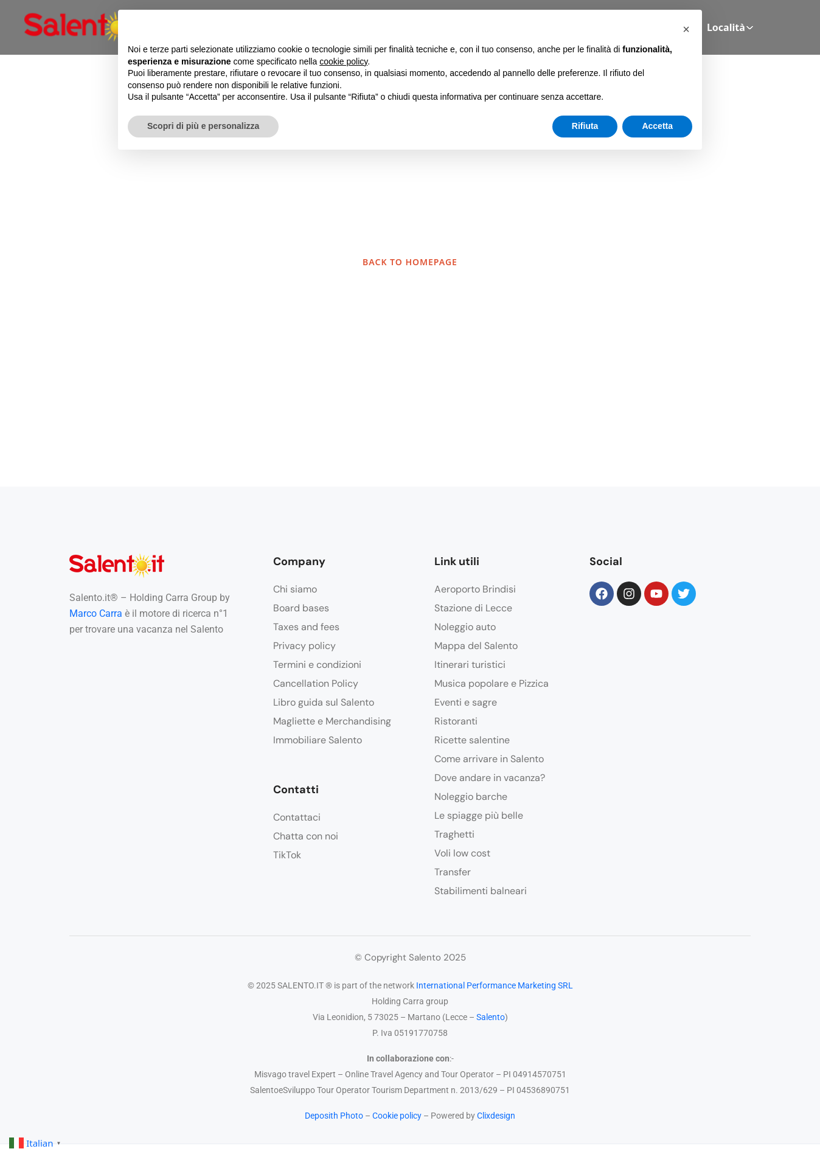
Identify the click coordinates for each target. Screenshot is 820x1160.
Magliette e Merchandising (332, 721)
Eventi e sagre (465, 702)
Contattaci (297, 817)
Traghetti (454, 834)
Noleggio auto (465, 626)
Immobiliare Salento (317, 740)
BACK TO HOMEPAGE (410, 262)
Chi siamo (295, 589)
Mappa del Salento (476, 645)
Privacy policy (304, 645)
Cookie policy (397, 1115)
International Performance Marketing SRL (494, 985)
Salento (490, 1017)
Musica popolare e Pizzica (491, 683)
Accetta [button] (657, 126)
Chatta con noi (305, 836)
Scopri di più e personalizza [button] (203, 126)
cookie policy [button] (343, 61)
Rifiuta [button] (585, 126)
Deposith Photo (334, 1115)
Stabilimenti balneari (480, 890)
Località (730, 27)
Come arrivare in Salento (489, 758)
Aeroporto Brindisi (475, 589)
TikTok (287, 855)
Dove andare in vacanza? (489, 777)
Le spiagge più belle (478, 815)
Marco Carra (95, 613)
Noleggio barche (470, 796)
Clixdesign (496, 1115)
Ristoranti (456, 721)
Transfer (452, 872)
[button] (686, 29)
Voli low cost (462, 853)
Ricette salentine (472, 740)
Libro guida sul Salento (323, 702)
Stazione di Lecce (473, 608)
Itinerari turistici (470, 664)
